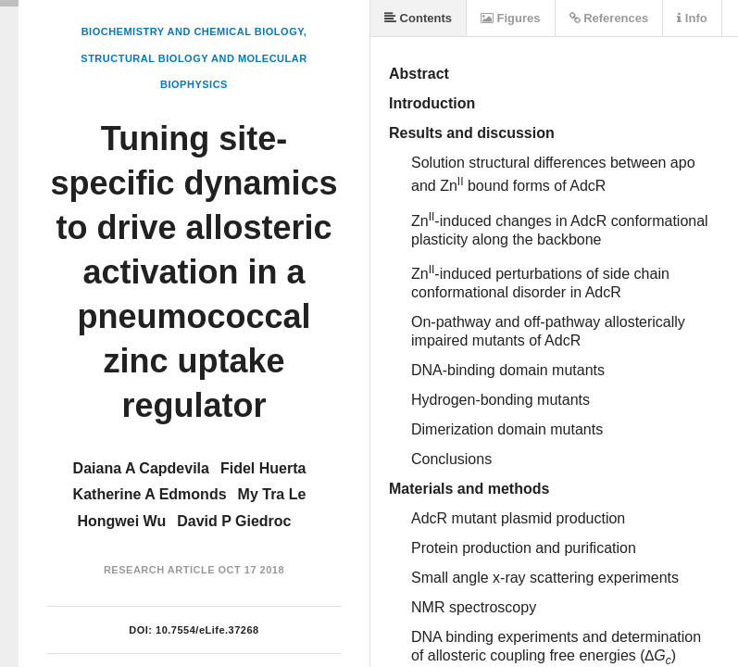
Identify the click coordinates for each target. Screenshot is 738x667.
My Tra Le (272, 494)
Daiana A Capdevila (141, 468)
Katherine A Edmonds (150, 494)
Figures (511, 18)
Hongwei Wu (121, 521)
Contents (418, 18)
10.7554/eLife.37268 (207, 630)
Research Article (159, 569)
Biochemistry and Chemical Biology (192, 31)
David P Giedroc (234, 521)
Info (692, 18)
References (609, 18)
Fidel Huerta (263, 468)
